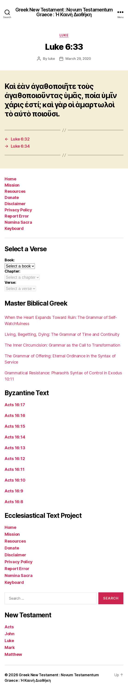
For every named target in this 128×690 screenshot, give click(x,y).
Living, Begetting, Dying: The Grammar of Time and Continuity (62, 334)
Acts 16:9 (14, 491)
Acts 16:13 (15, 447)
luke (51, 58)
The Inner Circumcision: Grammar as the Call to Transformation (62, 345)
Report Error (17, 216)
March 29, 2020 (78, 58)
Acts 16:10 (15, 480)
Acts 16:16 (15, 415)
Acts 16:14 (15, 437)
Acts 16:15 (15, 426)
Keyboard (14, 228)
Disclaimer (15, 203)
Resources (15, 191)
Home (10, 179)
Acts (9, 626)
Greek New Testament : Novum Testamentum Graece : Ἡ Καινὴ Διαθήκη (64, 12)
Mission (12, 185)
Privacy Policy (18, 209)
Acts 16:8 (14, 501)
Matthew (13, 654)
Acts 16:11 (14, 469)
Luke (64, 35)
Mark (10, 647)
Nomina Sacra (18, 222)
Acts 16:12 (15, 458)
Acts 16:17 (15, 404)
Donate (12, 197)
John (9, 633)
